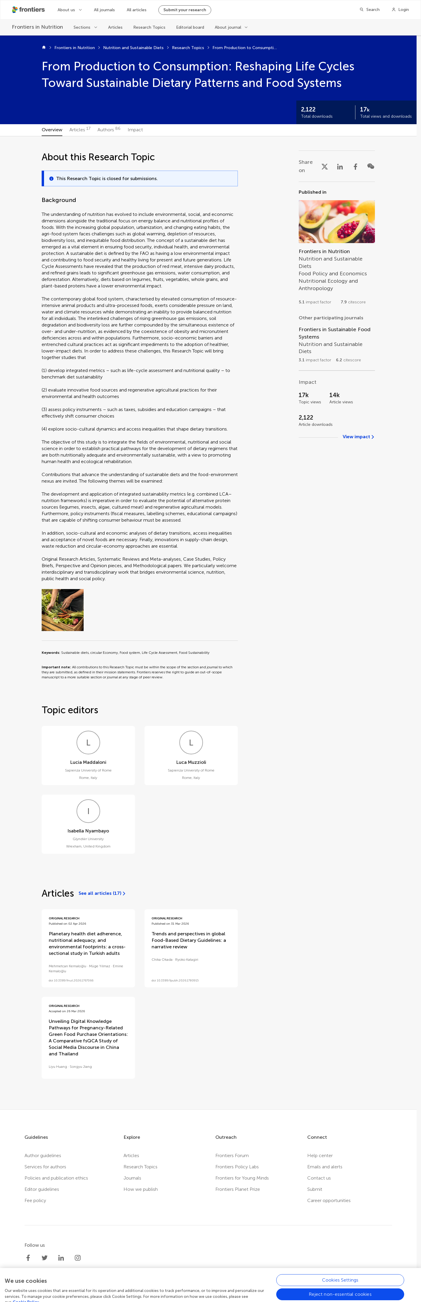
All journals (104, 9)
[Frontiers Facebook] (28, 1257)
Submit (314, 1189)
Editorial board (190, 27)
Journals (132, 1178)
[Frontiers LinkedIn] (61, 1257)
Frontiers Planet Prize (237, 1189)
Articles (115, 27)
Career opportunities (329, 1200)
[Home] (44, 48)
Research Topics (149, 27)
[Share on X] (325, 166)
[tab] (52, 130)
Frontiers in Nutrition (74, 47)
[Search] (369, 10)
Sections (82, 27)
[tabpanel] (208, 622)
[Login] (400, 10)
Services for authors (45, 1167)
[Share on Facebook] (355, 166)
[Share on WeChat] (371, 166)
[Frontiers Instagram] (77, 1257)
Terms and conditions (188, 1298)
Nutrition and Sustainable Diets (133, 47)
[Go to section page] (337, 249)
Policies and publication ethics (56, 1178)
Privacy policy (144, 1298)
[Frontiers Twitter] (44, 1257)
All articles (137, 9)
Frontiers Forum (232, 1155)
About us (66, 9)
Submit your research (184, 9)
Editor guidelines (42, 1189)
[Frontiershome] (29, 9)
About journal (228, 27)
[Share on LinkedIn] (340, 166)
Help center (320, 1155)
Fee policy (35, 1200)
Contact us (319, 1178)
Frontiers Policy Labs (237, 1167)
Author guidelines (43, 1155)
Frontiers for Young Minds (242, 1178)
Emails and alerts (324, 1167)
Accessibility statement (241, 1298)
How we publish (140, 1189)
